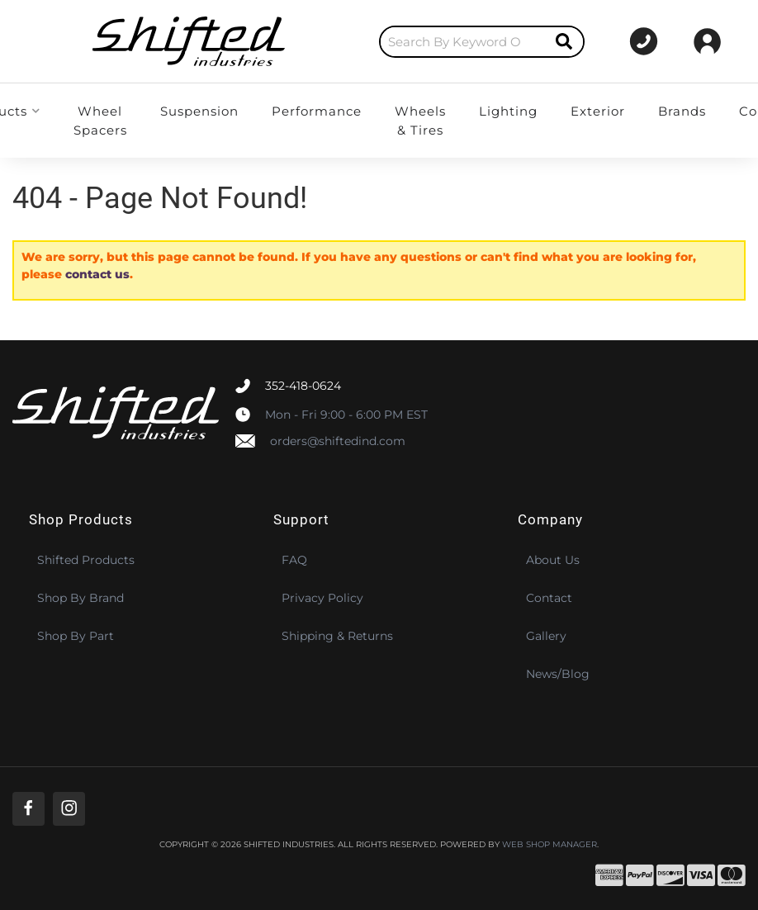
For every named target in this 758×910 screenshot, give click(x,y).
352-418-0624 (303, 385)
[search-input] (375, 41)
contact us (97, 274)
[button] (394, 42)
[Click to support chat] (626, 41)
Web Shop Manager (549, 845)
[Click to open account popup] (707, 41)
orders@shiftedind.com (337, 441)
